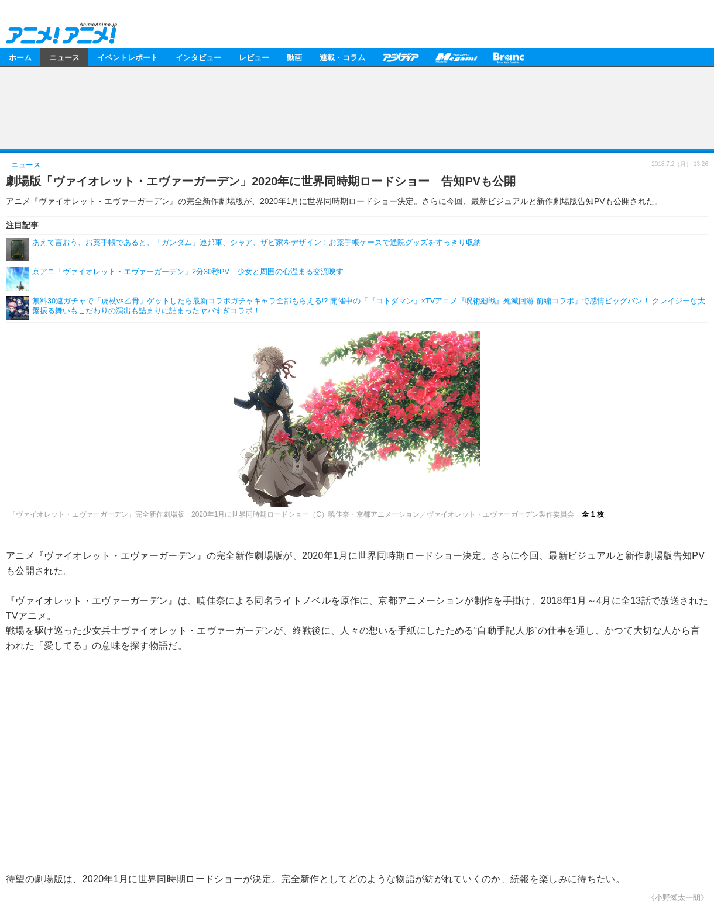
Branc (508, 57)
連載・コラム (342, 57)
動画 (294, 57)
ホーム (20, 57)
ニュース (64, 57)
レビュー (254, 57)
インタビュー (198, 57)
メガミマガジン (456, 57)
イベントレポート (127, 57)
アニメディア (400, 57)
